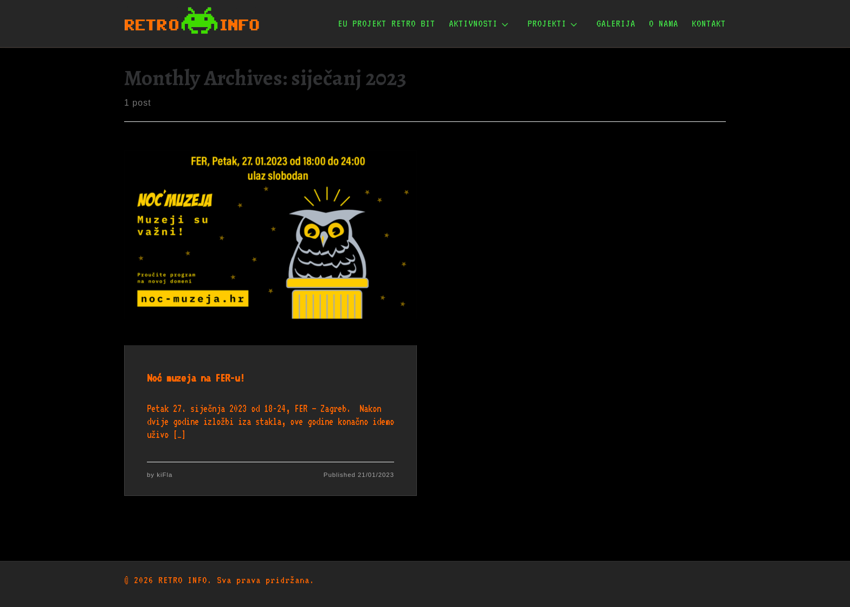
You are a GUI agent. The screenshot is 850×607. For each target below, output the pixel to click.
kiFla (164, 475)
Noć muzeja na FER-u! (195, 378)
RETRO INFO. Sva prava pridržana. (236, 579)
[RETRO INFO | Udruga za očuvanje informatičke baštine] (192, 21)
